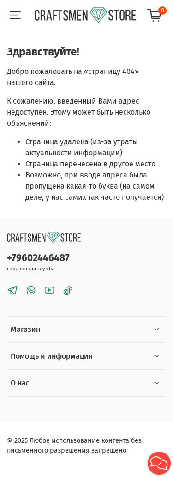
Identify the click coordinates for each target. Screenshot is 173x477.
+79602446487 (38, 258)
